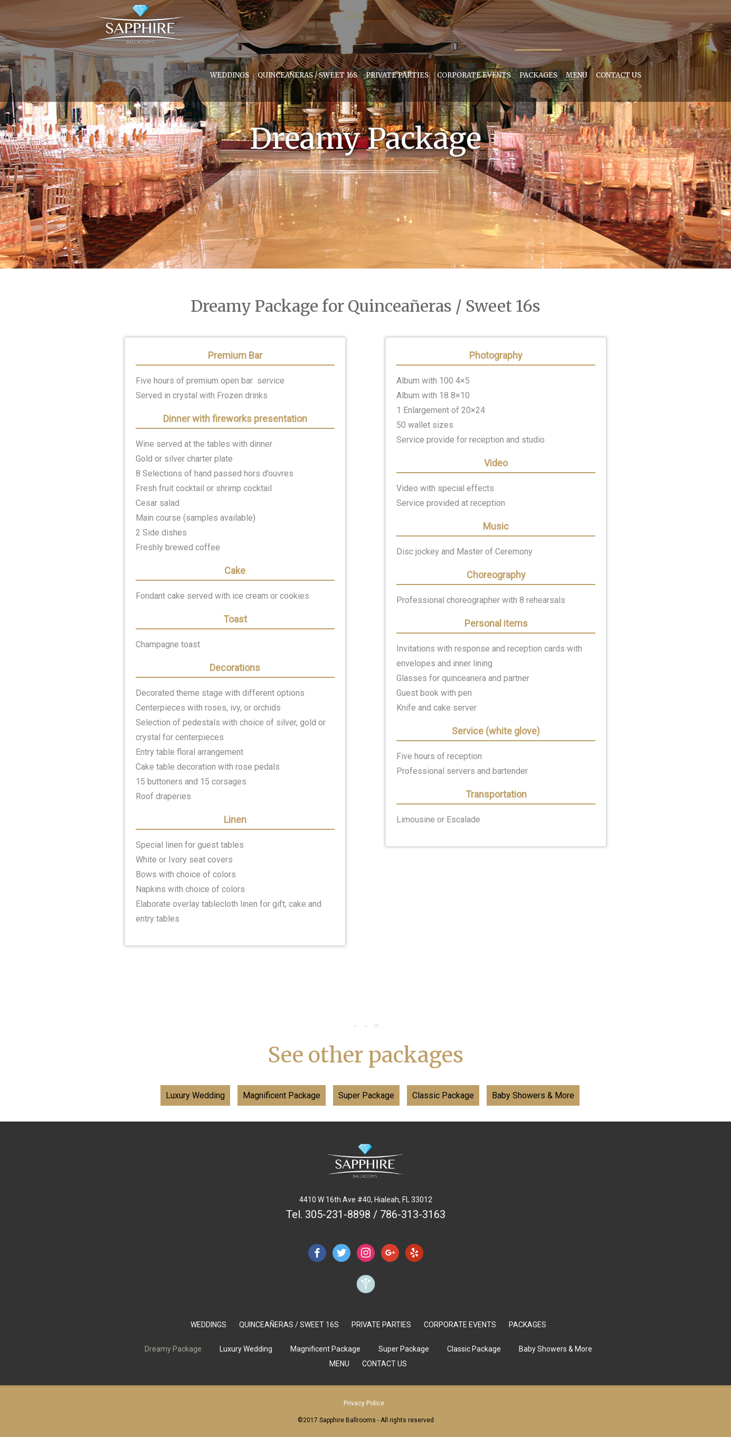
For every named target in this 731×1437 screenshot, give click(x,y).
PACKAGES (538, 75)
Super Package (366, 1095)
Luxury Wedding (195, 1095)
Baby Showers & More (533, 1095)
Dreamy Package (173, 1349)
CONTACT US (618, 75)
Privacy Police (364, 1403)
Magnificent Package (281, 1095)
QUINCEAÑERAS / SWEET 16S (307, 75)
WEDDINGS (229, 75)
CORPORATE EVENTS (474, 75)
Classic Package (443, 1095)
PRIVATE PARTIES (397, 75)
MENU (576, 75)
